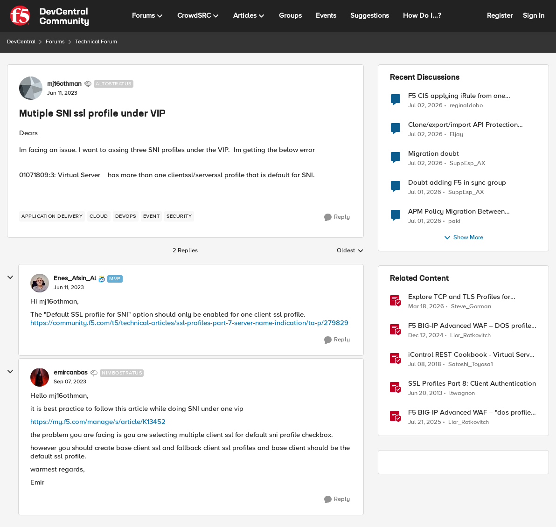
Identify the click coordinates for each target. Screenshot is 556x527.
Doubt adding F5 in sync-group (457, 183)
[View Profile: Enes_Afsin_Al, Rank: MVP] (39, 283)
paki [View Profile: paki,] (454, 221)
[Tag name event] (151, 216)
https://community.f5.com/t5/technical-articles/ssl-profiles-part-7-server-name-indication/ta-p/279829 (189, 323)
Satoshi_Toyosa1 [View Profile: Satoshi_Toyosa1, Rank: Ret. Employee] (470, 364)
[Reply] (337, 217)
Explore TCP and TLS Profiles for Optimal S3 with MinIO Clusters (459, 297)
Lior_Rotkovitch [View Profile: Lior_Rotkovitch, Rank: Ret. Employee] (470, 335)
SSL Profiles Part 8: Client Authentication (472, 384)
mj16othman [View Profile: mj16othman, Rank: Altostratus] (64, 84)
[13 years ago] (425, 393)
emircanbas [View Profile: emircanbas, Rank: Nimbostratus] (71, 372)
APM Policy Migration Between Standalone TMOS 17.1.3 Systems (459, 211)
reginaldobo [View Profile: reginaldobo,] (466, 105)
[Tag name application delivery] (52, 216)
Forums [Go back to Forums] (55, 41)
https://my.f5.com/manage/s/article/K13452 (98, 421)
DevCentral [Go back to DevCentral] (21, 41)
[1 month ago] (425, 105)
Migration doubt (433, 154)
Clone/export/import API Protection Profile (463, 125)
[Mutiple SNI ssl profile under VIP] (69, 287)
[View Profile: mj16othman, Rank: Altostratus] (30, 88)
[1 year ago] (425, 336)
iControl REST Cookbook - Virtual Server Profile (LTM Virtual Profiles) (471, 355)
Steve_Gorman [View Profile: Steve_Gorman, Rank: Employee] (471, 306)
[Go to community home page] (49, 16)
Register (500, 15)
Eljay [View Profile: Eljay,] (456, 134)
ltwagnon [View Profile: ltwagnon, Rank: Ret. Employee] (462, 393)
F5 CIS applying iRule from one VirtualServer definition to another (461, 96)
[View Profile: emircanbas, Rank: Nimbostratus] (39, 377)
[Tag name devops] (126, 216)
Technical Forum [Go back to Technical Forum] (96, 41)
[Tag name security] (179, 216)
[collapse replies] (10, 277)
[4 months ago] (426, 307)
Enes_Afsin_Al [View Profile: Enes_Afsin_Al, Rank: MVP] (75, 278)
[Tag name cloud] (99, 216)
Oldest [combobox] (350, 251)
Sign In (533, 15)
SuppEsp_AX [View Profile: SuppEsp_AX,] (468, 163)
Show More (463, 238)
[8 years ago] (424, 364)
